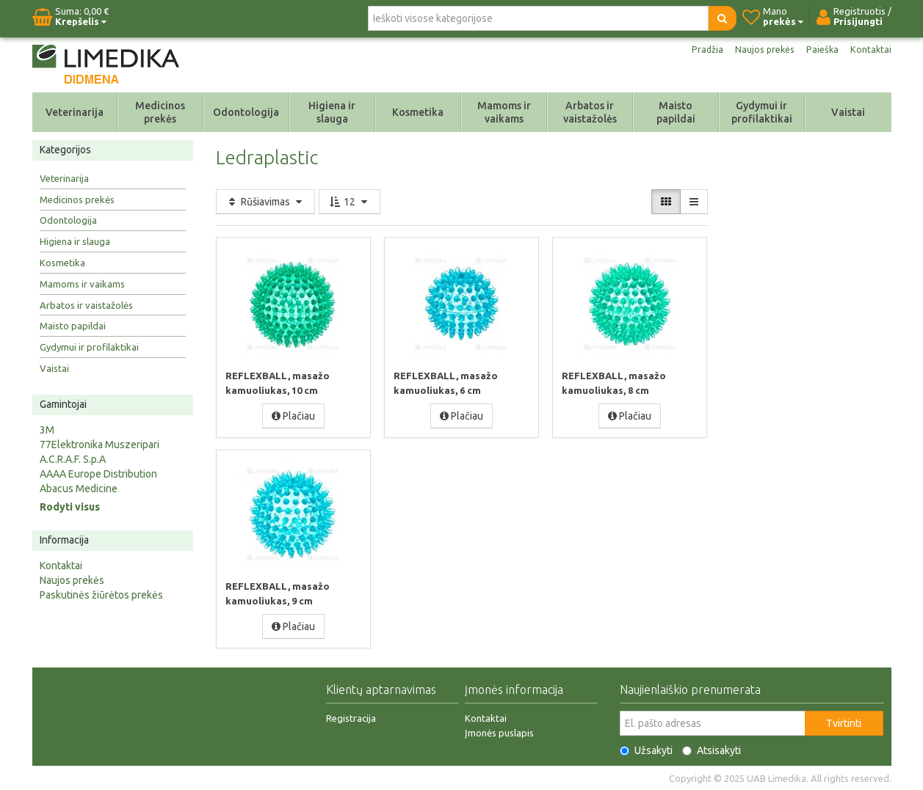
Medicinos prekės (160, 112)
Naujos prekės (759, 50)
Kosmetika (418, 112)
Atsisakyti (711, 750)
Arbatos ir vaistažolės (590, 112)
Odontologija (246, 112)
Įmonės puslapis (499, 732)
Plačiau (293, 415)
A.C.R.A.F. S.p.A (73, 459)
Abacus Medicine (78, 488)
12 (349, 202)
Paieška (820, 50)
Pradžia (698, 50)
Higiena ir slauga (331, 112)
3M (47, 430)
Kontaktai (870, 50)
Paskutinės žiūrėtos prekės (101, 595)
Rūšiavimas (265, 202)
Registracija (351, 717)
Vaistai (848, 112)
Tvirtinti (843, 722)
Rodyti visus (70, 507)
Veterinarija (75, 112)
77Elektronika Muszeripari (99, 444)
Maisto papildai (675, 112)
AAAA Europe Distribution (98, 474)
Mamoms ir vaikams (504, 112)
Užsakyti (646, 750)
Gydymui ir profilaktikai (761, 112)
